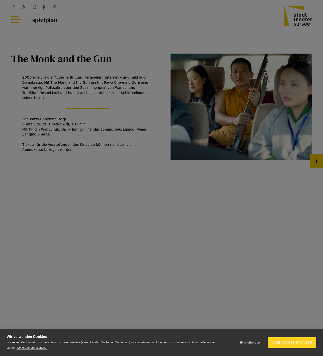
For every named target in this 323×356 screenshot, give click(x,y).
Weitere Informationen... (31, 347)
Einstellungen (250, 342)
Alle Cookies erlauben (292, 342)
